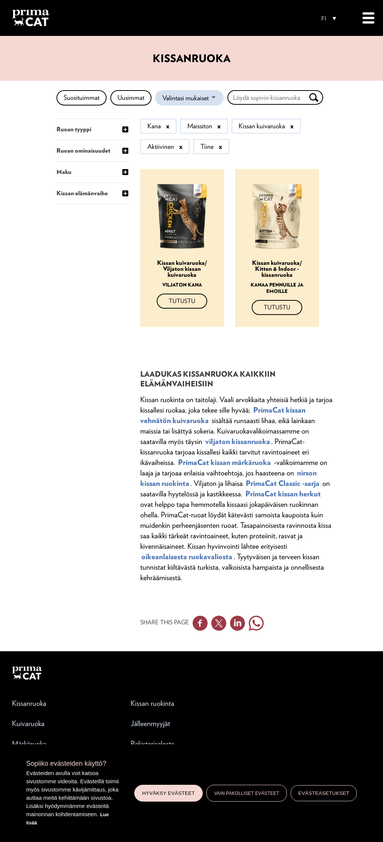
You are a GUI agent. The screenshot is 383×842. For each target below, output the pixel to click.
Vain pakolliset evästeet (246, 793)
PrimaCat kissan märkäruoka (224, 462)
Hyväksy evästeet (168, 793)
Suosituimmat (81, 97)
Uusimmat (130, 97)
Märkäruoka (29, 743)
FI (323, 19)
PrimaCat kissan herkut (283, 493)
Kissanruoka (29, 703)
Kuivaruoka (28, 723)
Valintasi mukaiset (193, 99)
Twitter (218, 623)
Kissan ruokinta (152, 703)
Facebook (200, 623)
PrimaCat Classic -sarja (282, 483)
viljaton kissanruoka (237, 441)
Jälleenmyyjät (150, 723)
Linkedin (237, 623)
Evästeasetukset (323, 793)
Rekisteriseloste (152, 743)
